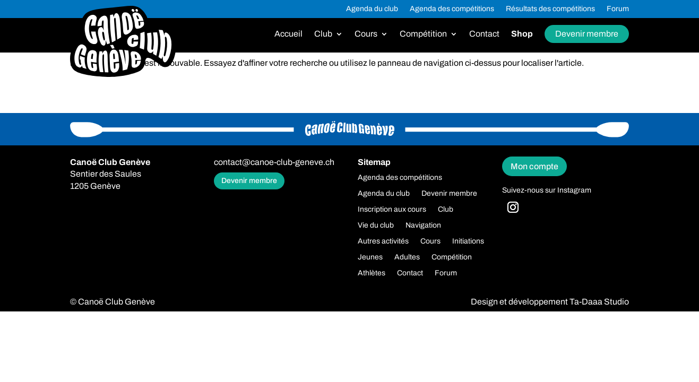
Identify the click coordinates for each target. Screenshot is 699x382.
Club (323, 34)
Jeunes (370, 257)
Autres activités (383, 241)
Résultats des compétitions (550, 9)
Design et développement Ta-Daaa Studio (550, 301)
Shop (522, 34)
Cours (366, 34)
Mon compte (534, 166)
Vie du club (376, 225)
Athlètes (371, 273)
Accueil (288, 34)
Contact (484, 34)
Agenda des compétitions (452, 9)
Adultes (407, 257)
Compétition (423, 34)
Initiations (468, 241)
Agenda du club (372, 9)
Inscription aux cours (392, 209)
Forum (618, 9)
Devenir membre (586, 33)
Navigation (423, 225)
